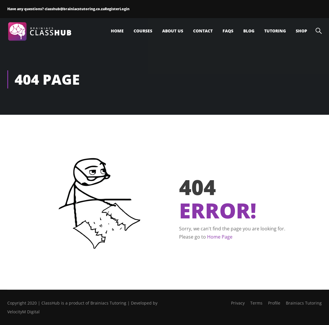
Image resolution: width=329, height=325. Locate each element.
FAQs (228, 31)
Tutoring (275, 31)
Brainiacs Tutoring (304, 303)
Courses (143, 31)
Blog (248, 31)
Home (117, 31)
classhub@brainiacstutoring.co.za (75, 8)
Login (125, 8)
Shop (301, 31)
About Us (172, 31)
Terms (256, 303)
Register (112, 8)
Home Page (219, 237)
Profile (274, 303)
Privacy (238, 303)
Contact (203, 31)
